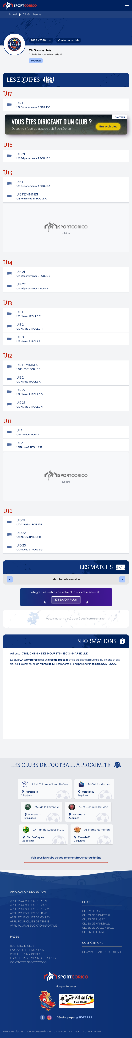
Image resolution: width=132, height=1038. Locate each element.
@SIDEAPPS (84, 1017)
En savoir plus (108, 126)
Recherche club (22, 946)
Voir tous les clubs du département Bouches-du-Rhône (66, 858)
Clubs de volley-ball (98, 928)
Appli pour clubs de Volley (30, 917)
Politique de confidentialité (85, 1031)
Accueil (13, 14)
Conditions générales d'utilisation (46, 1031)
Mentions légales (13, 1031)
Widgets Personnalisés (27, 954)
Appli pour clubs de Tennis (29, 921)
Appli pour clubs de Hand (28, 913)
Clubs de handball (96, 924)
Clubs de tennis (93, 932)
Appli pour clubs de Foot (28, 901)
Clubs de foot (92, 911)
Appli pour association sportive (33, 926)
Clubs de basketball (97, 915)
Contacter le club (68, 40)
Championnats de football (102, 952)
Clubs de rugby (93, 919)
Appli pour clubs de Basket (30, 905)
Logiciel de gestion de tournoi (33, 958)
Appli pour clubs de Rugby (29, 909)
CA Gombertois (32, 14)
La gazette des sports (27, 950)
